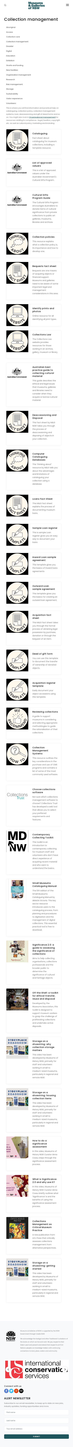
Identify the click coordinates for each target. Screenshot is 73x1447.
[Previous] (8, 1369)
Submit (36, 1436)
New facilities (12, 70)
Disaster (10, 46)
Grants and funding (14, 65)
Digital (9, 51)
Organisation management (18, 75)
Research (10, 79)
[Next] (64, 1369)
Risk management (14, 84)
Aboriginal (10, 27)
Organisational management (42, 117)
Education (10, 55)
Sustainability (12, 94)
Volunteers (11, 103)
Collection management (17, 41)
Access (9, 32)
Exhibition (10, 60)
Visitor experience (14, 98)
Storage (10, 89)
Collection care (13, 36)
